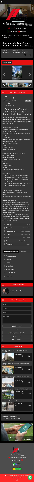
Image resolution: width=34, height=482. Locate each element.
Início (4, 35)
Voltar (30, 37)
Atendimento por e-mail (17, 457)
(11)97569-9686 (21, 28)
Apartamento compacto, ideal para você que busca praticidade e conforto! (15, 376)
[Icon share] (12, 31)
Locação (10, 35)
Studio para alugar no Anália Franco (11, 401)
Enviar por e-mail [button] (17, 326)
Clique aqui (5, 418)
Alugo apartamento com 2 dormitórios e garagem (15, 389)
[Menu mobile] (2, 2)
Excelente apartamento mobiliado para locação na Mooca (15, 363)
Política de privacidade (17, 477)
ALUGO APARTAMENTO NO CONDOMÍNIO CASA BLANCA (14, 350)
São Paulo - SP (17, 35)
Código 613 (7, 37)
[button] (4, 74)
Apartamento (25, 35)
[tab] (7, 62)
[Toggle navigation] (31, 2)
